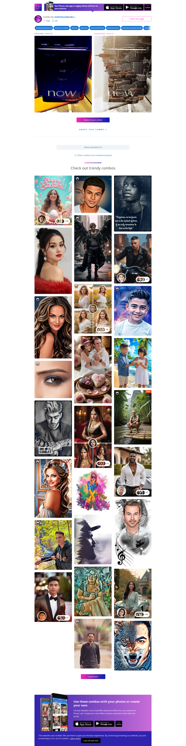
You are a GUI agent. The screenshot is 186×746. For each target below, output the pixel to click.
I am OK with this (90, 740)
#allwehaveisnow (44, 28)
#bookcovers (113, 28)
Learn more (75, 738)
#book (74, 28)
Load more (93, 676)
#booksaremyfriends (132, 28)
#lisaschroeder (62, 28)
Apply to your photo (93, 120)
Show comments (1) (93, 147)
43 (54, 20)
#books (84, 28)
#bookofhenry (97, 28)
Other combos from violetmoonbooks (93, 155)
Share (137, 18)
